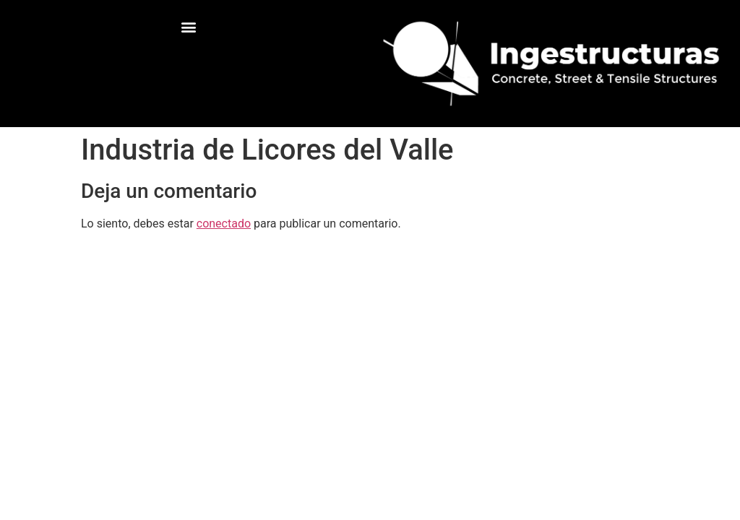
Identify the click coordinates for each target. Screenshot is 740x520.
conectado (224, 223)
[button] (189, 26)
